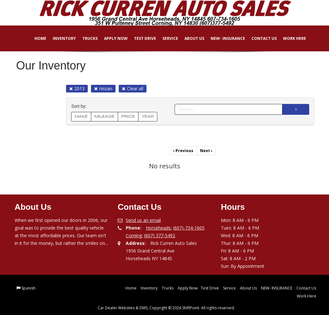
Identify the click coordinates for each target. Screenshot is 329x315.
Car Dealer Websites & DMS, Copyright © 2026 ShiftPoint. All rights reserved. (166, 308)
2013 (77, 88)
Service (166, 38)
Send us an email (143, 220)
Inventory (60, 38)
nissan (103, 88)
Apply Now (111, 38)
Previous (183, 150)
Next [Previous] (206, 150)
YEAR (148, 116)
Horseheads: (159, 228)
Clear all (132, 88)
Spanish (28, 288)
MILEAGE (104, 116)
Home (36, 38)
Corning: (134, 235)
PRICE (128, 116)
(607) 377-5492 (159, 235)
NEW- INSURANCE (223, 38)
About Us (190, 38)
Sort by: (80, 106)
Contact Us (260, 38)
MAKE (81, 116)
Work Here (290, 38)
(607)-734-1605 (189, 228)
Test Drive (141, 38)
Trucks (85, 38)
